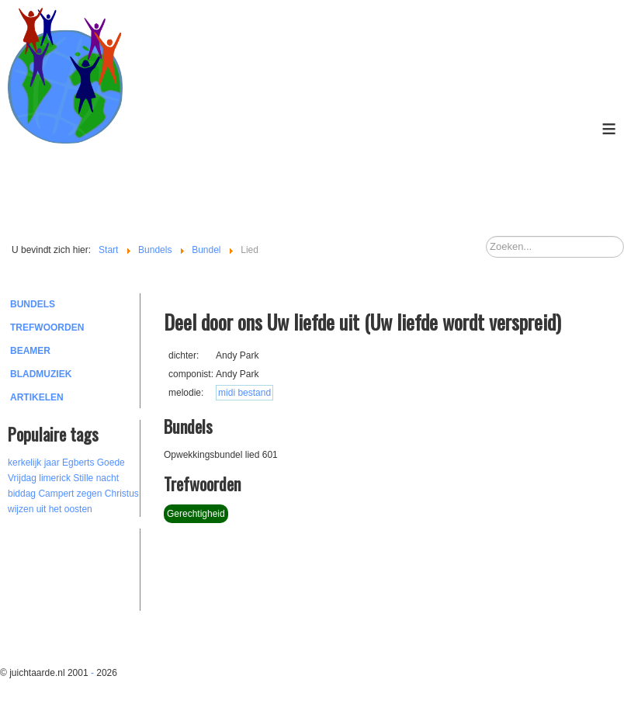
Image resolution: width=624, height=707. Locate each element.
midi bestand (244, 392)
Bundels (32, 304)
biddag (22, 493)
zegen (89, 493)
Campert (56, 493)
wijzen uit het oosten (50, 509)
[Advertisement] (93, 567)
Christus (122, 493)
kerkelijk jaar (34, 462)
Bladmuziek (40, 374)
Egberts (78, 462)
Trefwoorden (47, 327)
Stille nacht (96, 478)
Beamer (30, 350)
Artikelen (37, 397)
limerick (55, 478)
